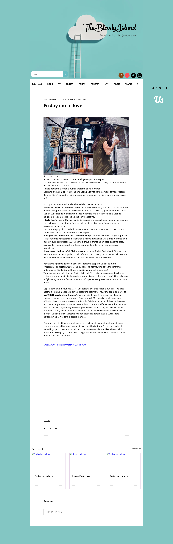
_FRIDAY (81, 84)
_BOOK (50, 84)
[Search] (46, 74)
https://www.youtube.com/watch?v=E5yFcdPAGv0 (65, 345)
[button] (121, 75)
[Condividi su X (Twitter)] (50, 428)
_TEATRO (128, 84)
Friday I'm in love (81, 476)
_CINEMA (69, 84)
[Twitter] (133, 75)
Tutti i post (37, 84)
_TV (59, 84)
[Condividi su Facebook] (45, 428)
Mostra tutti (136, 449)
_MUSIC (116, 84)
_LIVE (106, 84)
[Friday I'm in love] (86, 462)
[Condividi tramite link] (56, 428)
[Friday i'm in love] (48, 462)
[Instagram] (139, 75)
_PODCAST (94, 84)
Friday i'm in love (44, 476)
